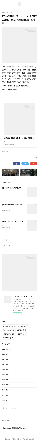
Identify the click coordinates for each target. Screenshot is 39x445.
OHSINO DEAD (9, 329)
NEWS (23, 329)
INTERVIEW (9, 336)
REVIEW (21, 333)
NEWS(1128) (5, 153)
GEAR (21, 336)
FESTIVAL (8, 333)
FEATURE (8, 340)
